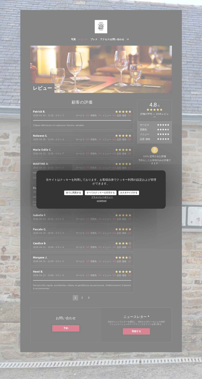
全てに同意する (73, 192)
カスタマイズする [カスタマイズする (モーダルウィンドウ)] (128, 192)
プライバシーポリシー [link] (102, 197)
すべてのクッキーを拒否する (101, 192)
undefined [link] (101, 200)
